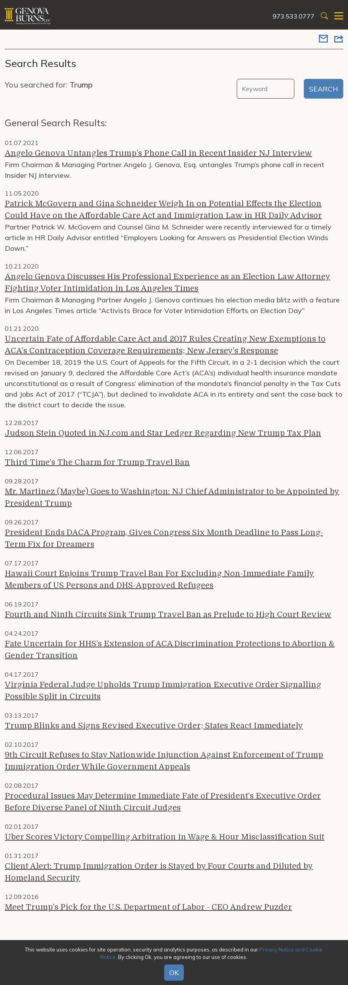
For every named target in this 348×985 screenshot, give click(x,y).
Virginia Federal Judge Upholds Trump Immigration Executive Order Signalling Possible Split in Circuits (163, 690)
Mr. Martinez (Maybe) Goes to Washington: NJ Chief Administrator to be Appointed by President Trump (172, 497)
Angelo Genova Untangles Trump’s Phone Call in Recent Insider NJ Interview (158, 153)
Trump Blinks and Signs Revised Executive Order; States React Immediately (154, 725)
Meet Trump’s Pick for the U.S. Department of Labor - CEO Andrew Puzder (148, 907)
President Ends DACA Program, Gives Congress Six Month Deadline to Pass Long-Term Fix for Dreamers (164, 538)
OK (174, 972)
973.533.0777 (293, 16)
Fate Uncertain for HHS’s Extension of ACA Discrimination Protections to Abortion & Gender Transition (170, 649)
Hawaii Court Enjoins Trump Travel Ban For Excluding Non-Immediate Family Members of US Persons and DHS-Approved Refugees (159, 579)
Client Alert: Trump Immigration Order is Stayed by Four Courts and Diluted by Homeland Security (159, 872)
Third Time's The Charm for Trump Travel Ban (97, 462)
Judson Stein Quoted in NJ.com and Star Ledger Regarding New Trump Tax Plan (163, 433)
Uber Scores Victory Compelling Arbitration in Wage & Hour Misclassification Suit (164, 836)
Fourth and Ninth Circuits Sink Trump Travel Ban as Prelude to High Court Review (168, 614)
